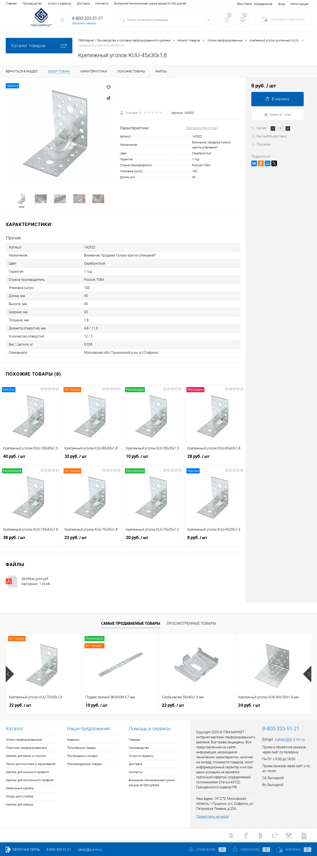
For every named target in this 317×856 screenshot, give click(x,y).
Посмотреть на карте (212, 816)
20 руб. (153, 539)
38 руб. (30, 539)
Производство (32, 3)
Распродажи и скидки (82, 756)
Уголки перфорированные (24, 739)
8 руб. (215, 539)
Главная (11, 3)
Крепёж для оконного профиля (27, 772)
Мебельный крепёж (20, 788)
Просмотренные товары (191, 623)
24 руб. (249, 705)
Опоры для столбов (19, 796)
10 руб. (153, 458)
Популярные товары (81, 748)
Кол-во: (262, 128)
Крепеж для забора (19, 804)
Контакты (102, 3)
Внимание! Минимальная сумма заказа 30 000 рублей (150, 3)
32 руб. (91, 458)
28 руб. (215, 458)
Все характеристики (201, 128)
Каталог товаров (39, 45)
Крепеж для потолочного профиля (30, 780)
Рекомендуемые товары (84, 764)
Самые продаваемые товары (130, 623)
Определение (263, 4)
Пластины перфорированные (26, 748)
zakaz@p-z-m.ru (290, 739)
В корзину (277, 99)
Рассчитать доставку (269, 136)
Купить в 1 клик (277, 114)
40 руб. (30, 458)
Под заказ (261, 144)
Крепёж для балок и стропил (26, 756)
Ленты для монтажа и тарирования (30, 764)
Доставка (83, 3)
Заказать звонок (84, 23)
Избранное (251, 849)
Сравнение (207, 849)
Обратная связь (23, 849)
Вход (281, 4)
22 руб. (91, 539)
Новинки (73, 739)
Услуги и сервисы (59, 3)
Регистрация (299, 4)
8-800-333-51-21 (59, 849)
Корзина (294, 849)
